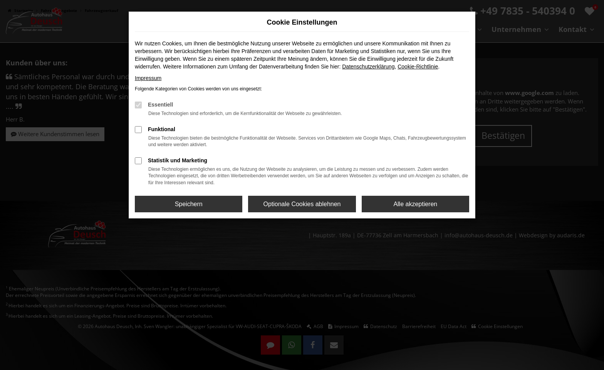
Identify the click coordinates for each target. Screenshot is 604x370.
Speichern (189, 204)
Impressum (148, 78)
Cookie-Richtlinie (418, 66)
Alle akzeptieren (415, 204)
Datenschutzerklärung (368, 66)
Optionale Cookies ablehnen (302, 204)
